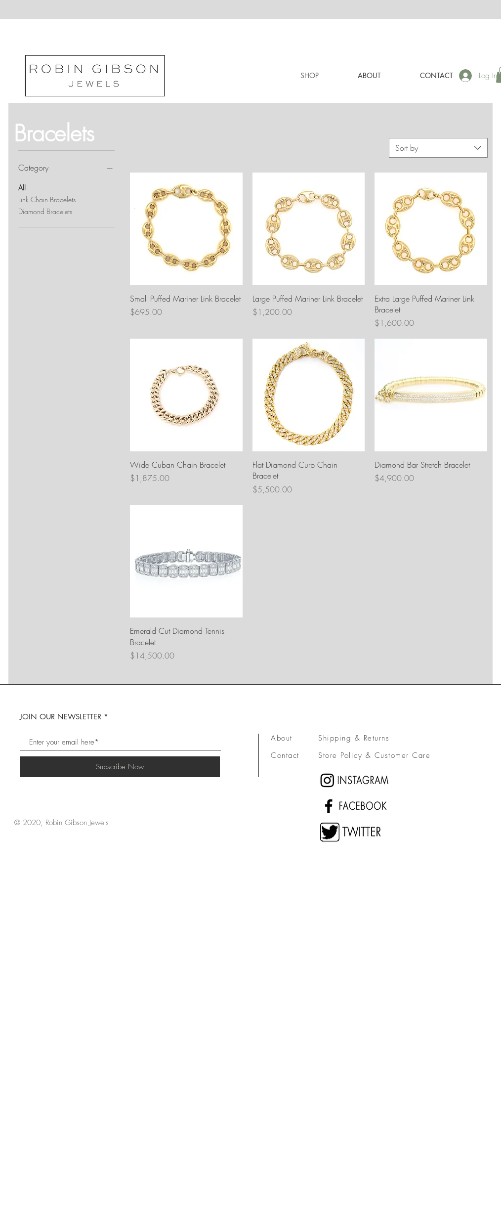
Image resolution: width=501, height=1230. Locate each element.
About (281, 738)
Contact (285, 755)
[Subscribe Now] (120, 766)
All (22, 187)
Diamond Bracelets (45, 211)
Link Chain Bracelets (47, 199)
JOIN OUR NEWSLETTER (60, 716)
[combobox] (438, 148)
